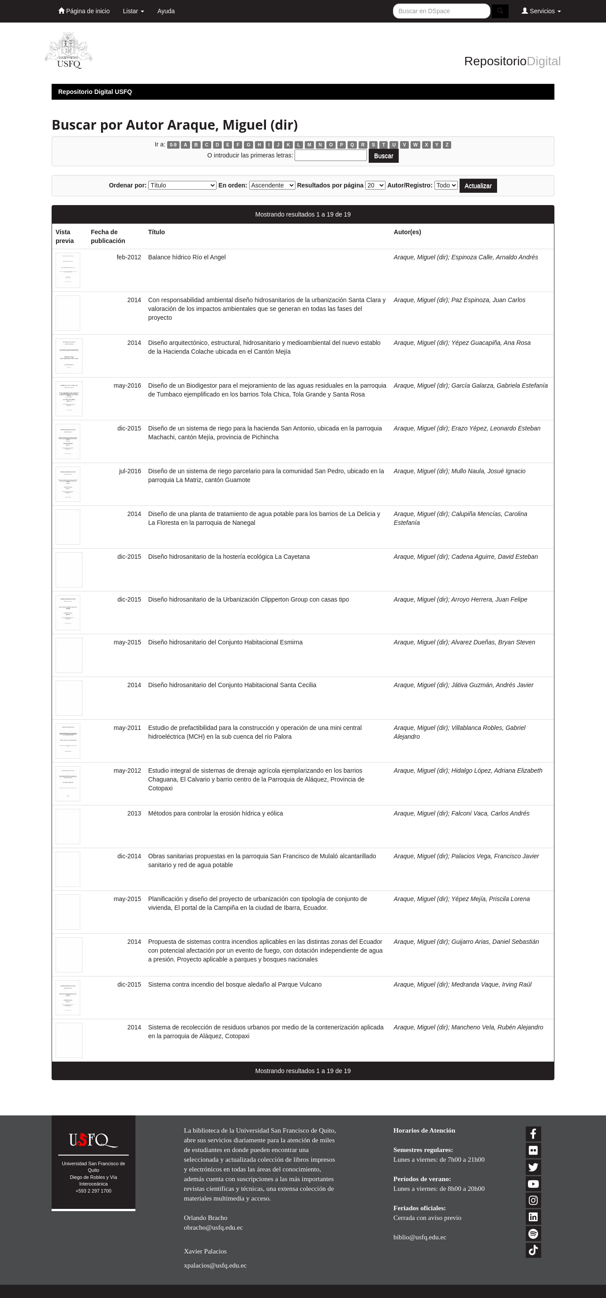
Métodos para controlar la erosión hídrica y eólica (215, 813)
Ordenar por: (128, 185)
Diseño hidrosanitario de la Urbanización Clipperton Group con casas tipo (248, 599)
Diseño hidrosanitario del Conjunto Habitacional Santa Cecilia (232, 684)
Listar (133, 11)
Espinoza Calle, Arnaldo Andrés (495, 257)
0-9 (173, 144)
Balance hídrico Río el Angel (187, 257)
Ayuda (166, 11)
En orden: (232, 185)
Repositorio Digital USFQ (95, 91)
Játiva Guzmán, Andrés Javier (493, 684)
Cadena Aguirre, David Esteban (495, 556)
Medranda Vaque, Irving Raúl (492, 984)
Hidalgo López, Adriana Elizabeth (497, 770)
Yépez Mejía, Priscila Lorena (490, 898)
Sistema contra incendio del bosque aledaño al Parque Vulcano (235, 984)
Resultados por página (330, 185)
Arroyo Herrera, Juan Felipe (489, 599)
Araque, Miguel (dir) (421, 257)
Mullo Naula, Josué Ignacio (489, 471)
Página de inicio (84, 11)
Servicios (541, 11)
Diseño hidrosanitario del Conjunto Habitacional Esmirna (225, 642)
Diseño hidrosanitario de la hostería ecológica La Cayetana (229, 556)
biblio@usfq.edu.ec (419, 1237)
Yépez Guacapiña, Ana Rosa (491, 342)
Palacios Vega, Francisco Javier (495, 856)
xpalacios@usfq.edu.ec (215, 1265)
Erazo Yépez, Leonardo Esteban (496, 428)
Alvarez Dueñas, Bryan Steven (493, 642)
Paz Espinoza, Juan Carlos (489, 299)
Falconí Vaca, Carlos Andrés (491, 813)
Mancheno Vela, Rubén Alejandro (497, 1027)
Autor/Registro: (410, 185)
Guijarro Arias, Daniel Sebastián (495, 941)
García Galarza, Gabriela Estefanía (500, 385)
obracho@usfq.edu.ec (213, 1227)
